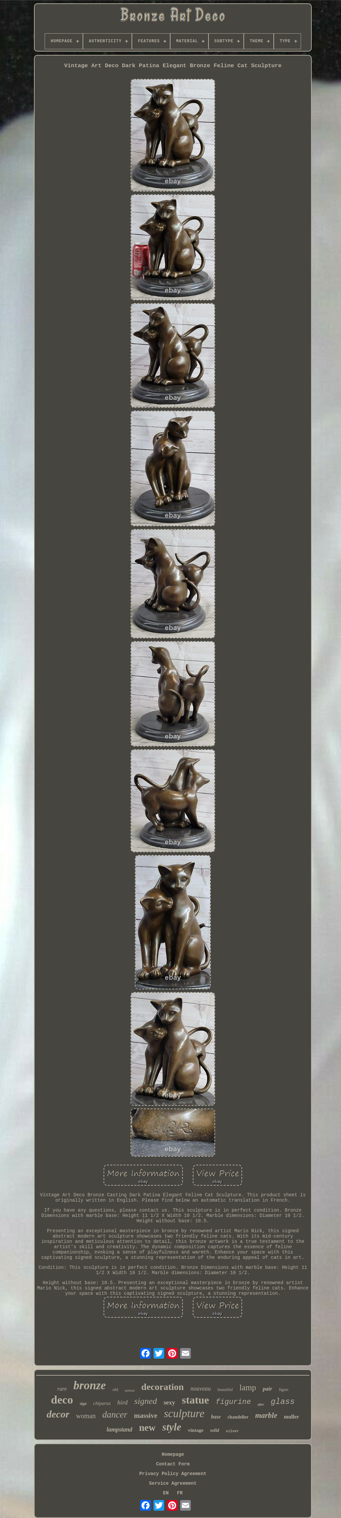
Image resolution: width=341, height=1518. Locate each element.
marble (266, 1415)
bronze (90, 1385)
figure (283, 1389)
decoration (162, 1387)
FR (180, 1493)
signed (145, 1401)
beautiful (225, 1389)
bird (122, 1402)
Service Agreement (173, 1483)
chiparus (102, 1403)
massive (145, 1416)
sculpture (184, 1414)
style (171, 1427)
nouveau (200, 1388)
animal (130, 1390)
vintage (195, 1430)
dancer (114, 1415)
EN (166, 1493)
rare (62, 1389)
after (260, 1404)
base (216, 1417)
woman (86, 1416)
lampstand (119, 1429)
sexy (169, 1402)
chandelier (237, 1417)
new (147, 1427)
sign (83, 1403)
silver (232, 1431)
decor (58, 1414)
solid (214, 1430)
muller (291, 1417)
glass (283, 1401)
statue (195, 1400)
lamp (247, 1387)
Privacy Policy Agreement (172, 1473)
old (115, 1389)
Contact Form (173, 1464)
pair (267, 1389)
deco (62, 1400)
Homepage (173, 1454)
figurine (233, 1402)
